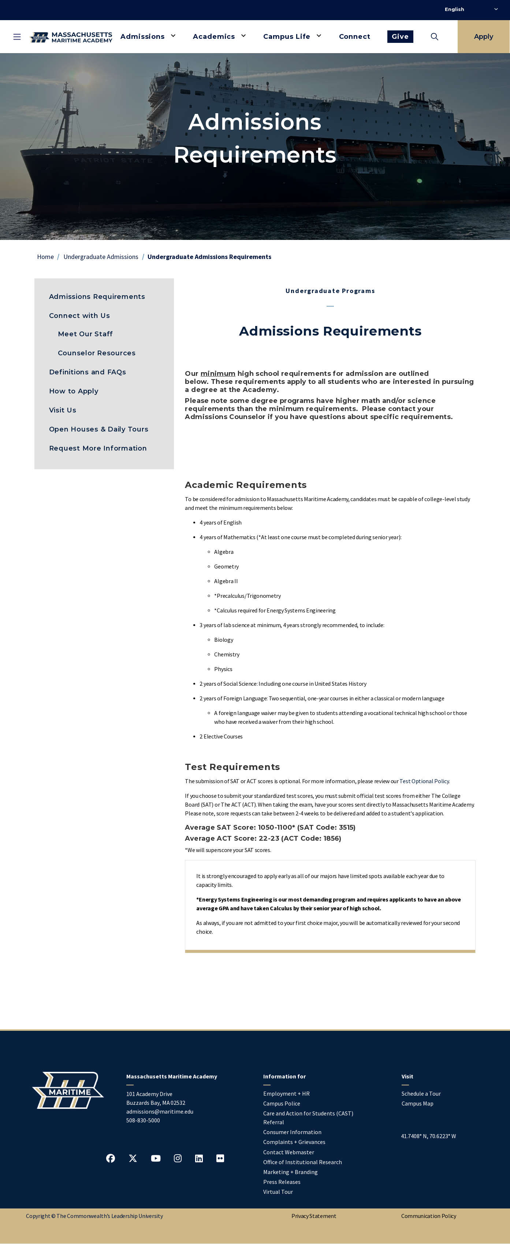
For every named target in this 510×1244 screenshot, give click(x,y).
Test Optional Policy (424, 781)
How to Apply (73, 391)
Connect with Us (79, 316)
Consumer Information (292, 1132)
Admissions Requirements (97, 297)
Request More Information (98, 448)
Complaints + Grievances (294, 1141)
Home (45, 256)
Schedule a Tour (421, 1093)
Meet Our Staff (85, 334)
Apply (483, 37)
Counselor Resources (97, 353)
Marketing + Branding (290, 1171)
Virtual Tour (278, 1191)
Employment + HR (286, 1093)
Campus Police (281, 1103)
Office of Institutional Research (302, 1162)
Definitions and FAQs (87, 372)
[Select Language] (471, 9)
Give (400, 37)
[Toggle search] (434, 36)
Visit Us (63, 410)
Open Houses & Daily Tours (99, 429)
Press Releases (282, 1181)
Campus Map (417, 1103)
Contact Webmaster (288, 1152)
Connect (355, 37)
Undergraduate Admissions (100, 256)
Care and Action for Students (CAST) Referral (308, 1118)
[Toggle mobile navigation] (16, 36)
